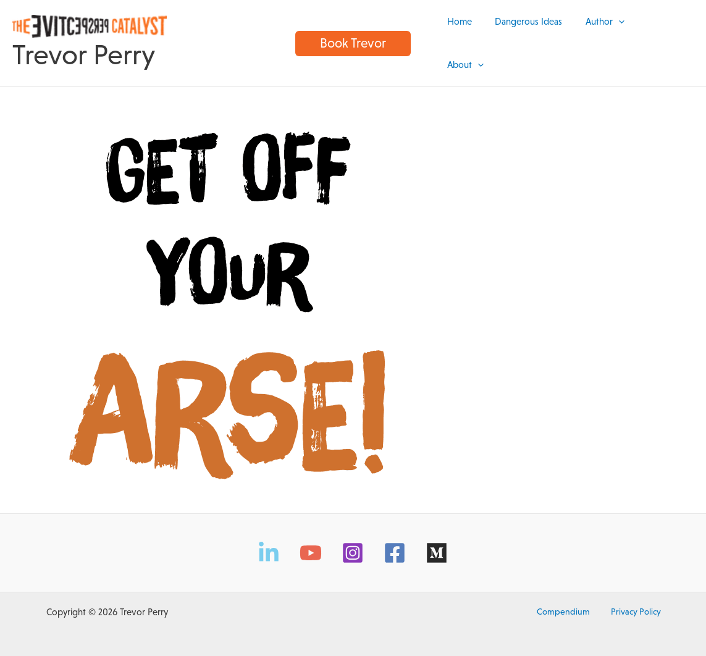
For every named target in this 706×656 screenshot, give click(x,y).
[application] (623, 37)
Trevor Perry (83, 49)
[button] (353, 38)
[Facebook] (395, 542)
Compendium (567, 601)
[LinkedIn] (269, 542)
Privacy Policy (630, 601)
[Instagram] (353, 542)
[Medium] (437, 542)
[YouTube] (311, 542)
